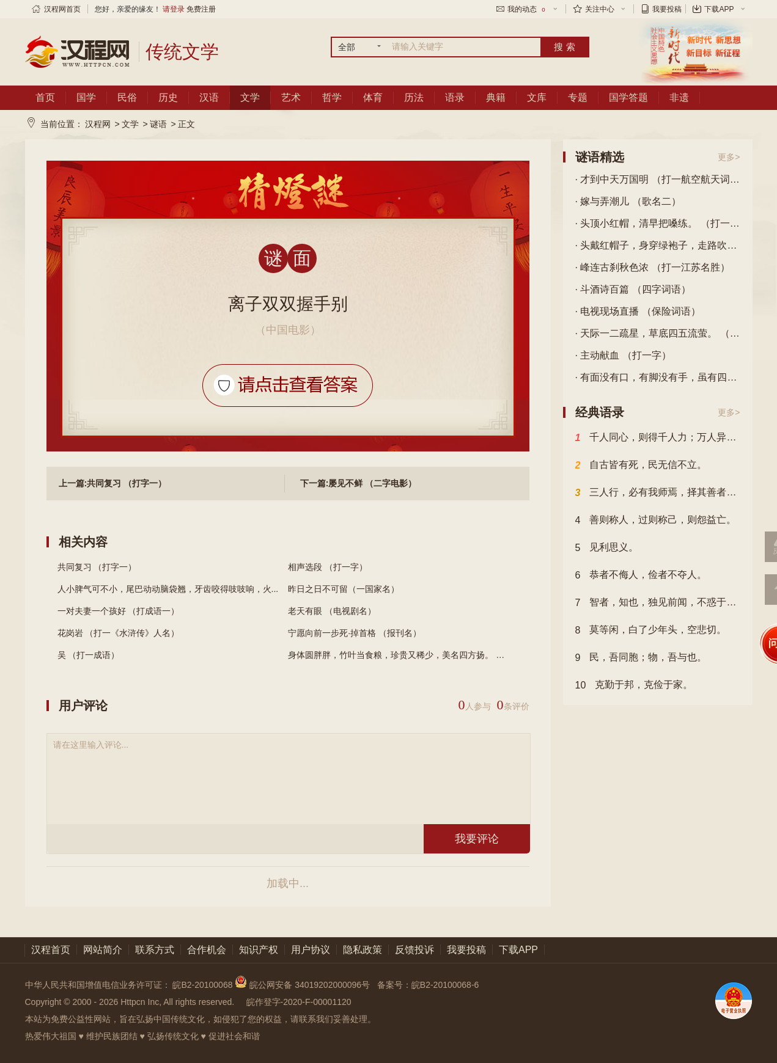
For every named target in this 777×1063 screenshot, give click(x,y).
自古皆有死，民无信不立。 (641, 465)
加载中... (288, 883)
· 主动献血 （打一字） (623, 355)
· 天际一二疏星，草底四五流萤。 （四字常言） (657, 333)
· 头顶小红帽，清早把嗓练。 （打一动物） (657, 223)
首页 (45, 97)
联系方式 (154, 949)
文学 (250, 97)
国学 (86, 97)
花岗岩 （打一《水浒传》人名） (118, 633)
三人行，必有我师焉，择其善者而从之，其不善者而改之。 (657, 493)
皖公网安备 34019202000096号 (303, 985)
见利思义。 (607, 548)
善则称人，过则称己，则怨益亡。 (656, 520)
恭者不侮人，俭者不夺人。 (641, 575)
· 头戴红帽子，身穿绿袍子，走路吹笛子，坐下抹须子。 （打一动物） (657, 245)
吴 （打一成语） (88, 655)
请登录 (174, 9)
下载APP (719, 9)
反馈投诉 (414, 949)
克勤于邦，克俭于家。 (634, 685)
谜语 (158, 124)
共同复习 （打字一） (97, 567)
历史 (168, 97)
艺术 (291, 97)
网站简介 (102, 949)
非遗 (679, 97)
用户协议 (310, 949)
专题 (577, 97)
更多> (729, 157)
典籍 (496, 97)
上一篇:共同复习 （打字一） (113, 483)
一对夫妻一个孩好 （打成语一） (118, 611)
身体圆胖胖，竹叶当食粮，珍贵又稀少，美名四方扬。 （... (400, 655)
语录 (455, 97)
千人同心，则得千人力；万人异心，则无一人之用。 (657, 438)
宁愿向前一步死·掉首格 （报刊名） (354, 633)
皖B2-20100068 (202, 985)
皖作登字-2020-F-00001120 (299, 1002)
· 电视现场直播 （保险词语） (638, 311)
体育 (373, 97)
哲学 (332, 97)
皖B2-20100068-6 (445, 985)
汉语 (209, 97)
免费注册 (201, 9)
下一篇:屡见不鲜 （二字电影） (358, 483)
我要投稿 (667, 9)
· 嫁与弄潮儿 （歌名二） (628, 201)
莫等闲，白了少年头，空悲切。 (651, 630)
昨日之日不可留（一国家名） (343, 589)
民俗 (127, 97)
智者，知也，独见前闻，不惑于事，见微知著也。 (657, 603)
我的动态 (527, 9)
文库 (537, 97)
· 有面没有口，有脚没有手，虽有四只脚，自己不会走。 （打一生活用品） (657, 377)
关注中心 (599, 9)
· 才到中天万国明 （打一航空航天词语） (657, 179)
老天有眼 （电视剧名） (332, 611)
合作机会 (206, 949)
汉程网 (98, 124)
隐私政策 (362, 949)
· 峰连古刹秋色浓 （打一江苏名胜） (652, 267)
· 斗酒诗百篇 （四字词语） (633, 289)
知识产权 (258, 949)
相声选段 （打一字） (327, 567)
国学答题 (628, 97)
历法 (414, 97)
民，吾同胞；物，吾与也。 (641, 658)
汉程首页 (50, 949)
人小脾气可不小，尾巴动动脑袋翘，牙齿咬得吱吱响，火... (168, 589)
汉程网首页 (62, 9)
